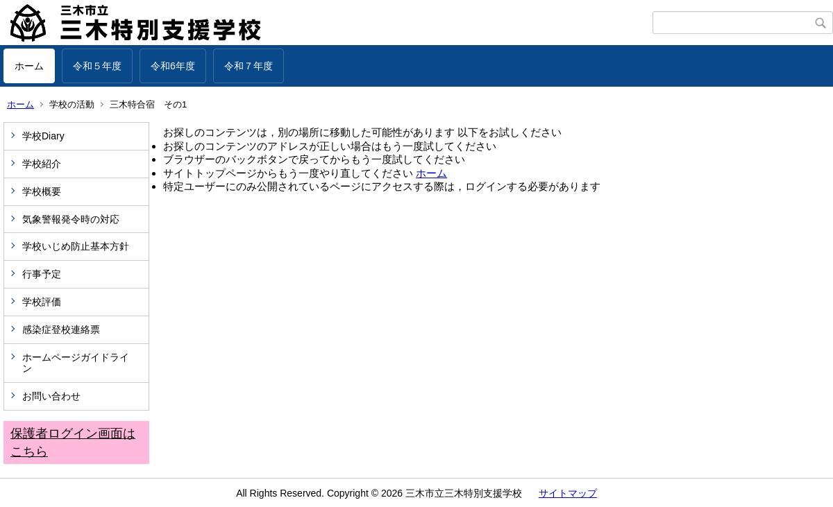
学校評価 (41, 301)
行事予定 (46, 274)
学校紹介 (41, 163)
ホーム (29, 65)
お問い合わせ (51, 396)
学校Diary (43, 135)
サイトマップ (568, 493)
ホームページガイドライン (75, 363)
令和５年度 (97, 65)
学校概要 (41, 191)
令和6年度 (173, 65)
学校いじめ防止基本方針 (75, 246)
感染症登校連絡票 (61, 329)
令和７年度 (248, 65)
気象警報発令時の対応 (70, 219)
